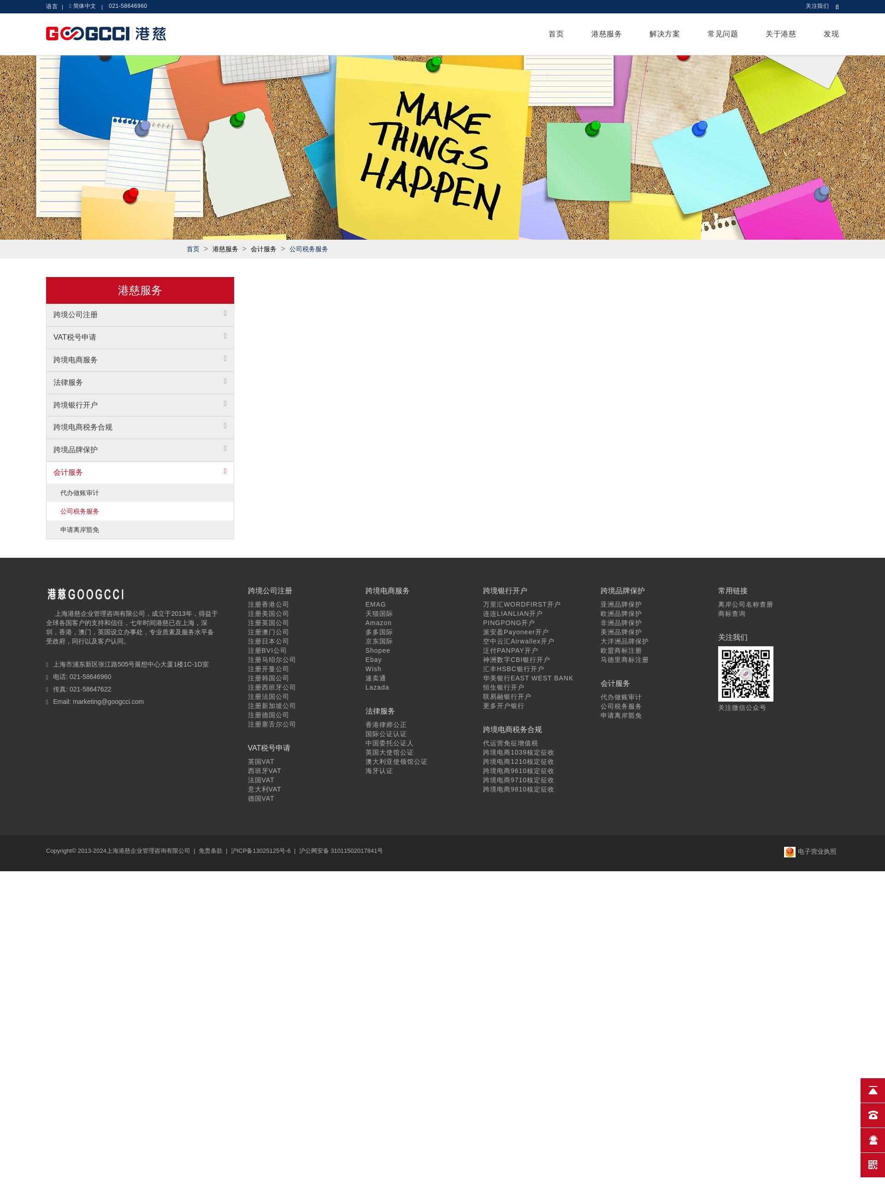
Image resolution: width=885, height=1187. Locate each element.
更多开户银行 (504, 705)
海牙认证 (379, 770)
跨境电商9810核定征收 (519, 789)
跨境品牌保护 (75, 450)
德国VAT (261, 798)
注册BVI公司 (268, 650)
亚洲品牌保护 (621, 604)
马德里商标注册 (625, 659)
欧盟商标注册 (621, 650)
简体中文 (84, 6)
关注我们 (817, 6)
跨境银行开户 (75, 405)
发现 (831, 34)
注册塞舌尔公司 (272, 724)
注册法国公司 (268, 696)
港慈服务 (606, 34)
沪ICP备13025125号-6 (261, 850)
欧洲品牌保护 (621, 613)
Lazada (377, 687)
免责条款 (211, 850)
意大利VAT (265, 789)
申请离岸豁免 (79, 529)
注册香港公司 (268, 604)
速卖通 (376, 678)
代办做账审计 (79, 492)
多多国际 (379, 632)
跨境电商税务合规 (82, 427)
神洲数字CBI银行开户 (516, 659)
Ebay (374, 659)
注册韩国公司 (268, 678)
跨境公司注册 (75, 315)
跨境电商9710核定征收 (519, 780)
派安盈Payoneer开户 (516, 632)
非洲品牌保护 (621, 622)
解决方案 (664, 34)
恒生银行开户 (504, 687)
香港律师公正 (386, 724)
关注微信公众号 (742, 707)
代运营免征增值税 (510, 743)
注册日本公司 (268, 641)
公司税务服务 (308, 249)
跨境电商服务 (75, 360)
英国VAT (261, 761)
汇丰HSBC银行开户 (513, 669)
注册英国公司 (268, 622)
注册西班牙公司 (272, 687)
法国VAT (261, 780)
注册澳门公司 (268, 632)
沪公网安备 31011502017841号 (341, 850)
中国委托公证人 (390, 743)
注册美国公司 (268, 613)
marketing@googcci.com (108, 701)
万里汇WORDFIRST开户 (522, 604)
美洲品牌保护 (621, 632)
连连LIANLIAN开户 (513, 613)
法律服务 (68, 382)
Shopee (378, 650)
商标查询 (732, 613)
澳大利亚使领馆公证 (397, 761)
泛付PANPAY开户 (510, 650)
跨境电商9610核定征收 (519, 770)
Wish (374, 669)
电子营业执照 (810, 851)
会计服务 (68, 472)
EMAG (376, 604)
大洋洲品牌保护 (625, 641)
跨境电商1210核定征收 (519, 761)
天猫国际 (379, 613)
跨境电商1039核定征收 (519, 752)
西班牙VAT (265, 770)
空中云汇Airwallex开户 (519, 641)
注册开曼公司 (268, 669)
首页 (556, 34)
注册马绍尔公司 (272, 659)
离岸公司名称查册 (745, 604)
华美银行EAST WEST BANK (528, 678)
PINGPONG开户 (509, 622)
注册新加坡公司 (272, 705)
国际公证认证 (386, 734)
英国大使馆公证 (390, 752)
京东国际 (379, 641)
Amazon (379, 622)
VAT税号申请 (74, 337)
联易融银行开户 (507, 696)
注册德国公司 (268, 715)
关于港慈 (781, 34)
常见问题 (723, 34)
